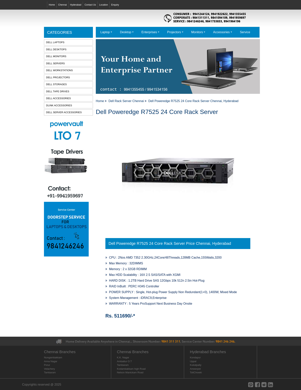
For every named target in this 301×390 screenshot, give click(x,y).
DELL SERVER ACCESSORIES (64, 112)
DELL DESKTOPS (56, 49)
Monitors (197, 32)
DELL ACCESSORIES (58, 98)
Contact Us (90, 4)
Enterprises (149, 32)
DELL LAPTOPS (55, 42)
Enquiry (115, 4)
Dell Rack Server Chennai (126, 101)
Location (103, 4)
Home (52, 4)
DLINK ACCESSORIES (59, 105)
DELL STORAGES (56, 84)
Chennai (62, 4)
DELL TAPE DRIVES (57, 91)
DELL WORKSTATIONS (59, 70)
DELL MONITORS (56, 56)
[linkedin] (270, 385)
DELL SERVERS (55, 63)
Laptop (105, 32)
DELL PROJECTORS (58, 77)
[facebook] (257, 385)
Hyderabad (75, 4)
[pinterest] (250, 385)
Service (245, 32)
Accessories (221, 32)
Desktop (125, 32)
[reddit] (263, 385)
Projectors (174, 32)
